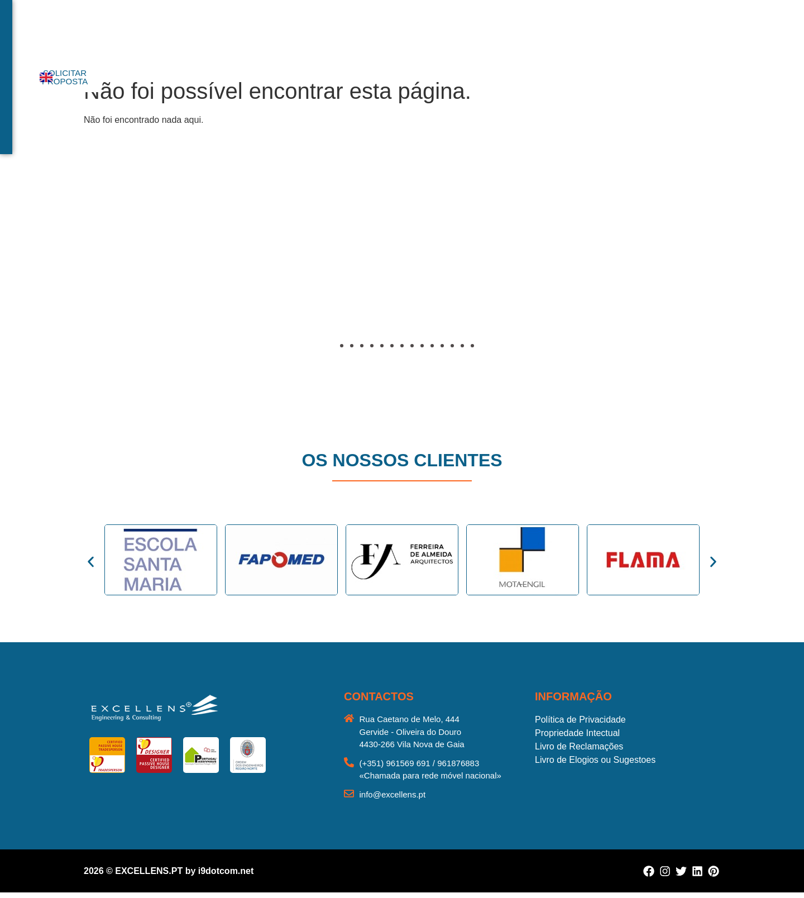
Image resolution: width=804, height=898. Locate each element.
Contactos (538, 31)
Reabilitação (478, 31)
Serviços (367, 31)
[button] (94, 272)
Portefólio (418, 31)
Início (268, 31)
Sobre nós (314, 31)
